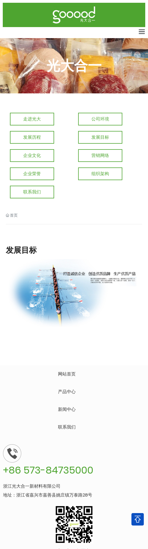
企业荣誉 (32, 173)
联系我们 (32, 192)
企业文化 (32, 155)
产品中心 (67, 391)
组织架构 (100, 173)
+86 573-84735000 (48, 470)
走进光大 (32, 119)
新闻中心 (67, 409)
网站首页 (67, 374)
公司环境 (100, 119)
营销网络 (100, 155)
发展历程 (32, 137)
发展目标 (100, 137)
